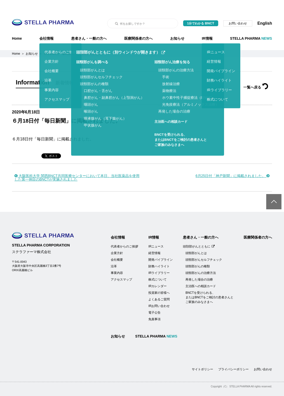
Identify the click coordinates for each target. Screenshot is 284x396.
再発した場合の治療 (199, 267)
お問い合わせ (238, 10)
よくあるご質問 (159, 286)
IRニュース (156, 234)
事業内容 (117, 260)
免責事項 (154, 306)
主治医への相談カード (200, 273)
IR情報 (207, 26)
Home (17, 26)
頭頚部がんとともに (199, 234)
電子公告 (154, 300)
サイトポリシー (202, 356)
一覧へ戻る (255, 74)
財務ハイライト (159, 253)
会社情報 (46, 26)
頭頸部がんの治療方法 (200, 260)
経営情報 (154, 240)
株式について (157, 267)
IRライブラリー (159, 260)
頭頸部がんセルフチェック (203, 247)
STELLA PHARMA (251, 26)
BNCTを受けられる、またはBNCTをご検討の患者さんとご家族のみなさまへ (209, 284)
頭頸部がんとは (196, 240)
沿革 (114, 253)
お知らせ (177, 26)
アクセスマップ (121, 267)
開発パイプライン (160, 247)
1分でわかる (200, 10)
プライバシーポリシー (233, 356)
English (264, 10)
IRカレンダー (157, 273)
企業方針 (117, 240)
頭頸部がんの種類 (197, 253)
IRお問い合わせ (159, 293)
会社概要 (117, 247)
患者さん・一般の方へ (89, 26)
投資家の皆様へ (159, 280)
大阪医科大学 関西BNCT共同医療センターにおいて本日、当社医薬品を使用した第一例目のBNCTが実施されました (76, 165)
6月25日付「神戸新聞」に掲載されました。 (233, 163)
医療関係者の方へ (138, 26)
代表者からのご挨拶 (124, 234)
